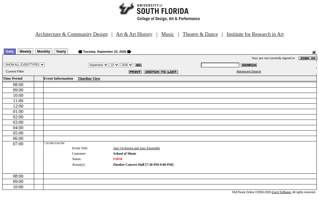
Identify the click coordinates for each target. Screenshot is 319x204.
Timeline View (89, 78)
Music (167, 34)
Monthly (43, 52)
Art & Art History (134, 34)
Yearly (61, 52)
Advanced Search (249, 71)
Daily (10, 52)
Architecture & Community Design (71, 34)
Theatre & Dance (200, 34)
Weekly (25, 52)
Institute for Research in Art (255, 34)
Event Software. (282, 192)
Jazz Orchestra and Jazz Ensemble (136, 148)
